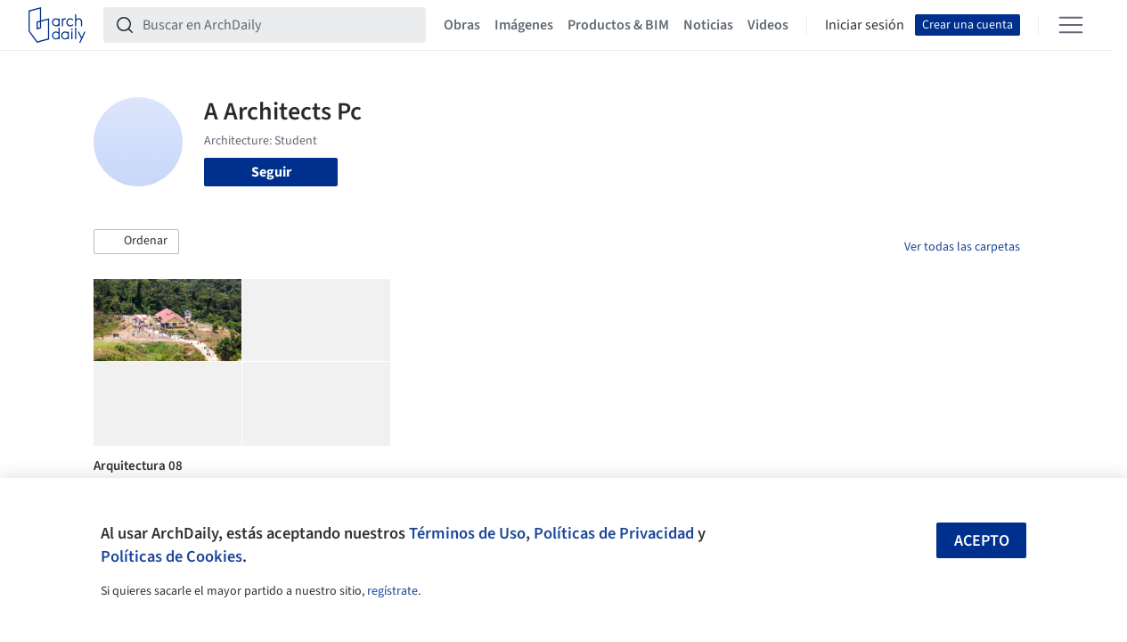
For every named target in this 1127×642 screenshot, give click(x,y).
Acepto (981, 541)
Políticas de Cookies (171, 556)
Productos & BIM (618, 25)
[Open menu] (1071, 25)
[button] (136, 241)
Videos (767, 25)
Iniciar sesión (864, 25)
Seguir (271, 172)
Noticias (708, 25)
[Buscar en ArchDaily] (279, 25)
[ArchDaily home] (57, 25)
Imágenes (523, 25)
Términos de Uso (467, 533)
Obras (462, 25)
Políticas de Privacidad (614, 533)
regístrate (392, 591)
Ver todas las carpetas (962, 247)
